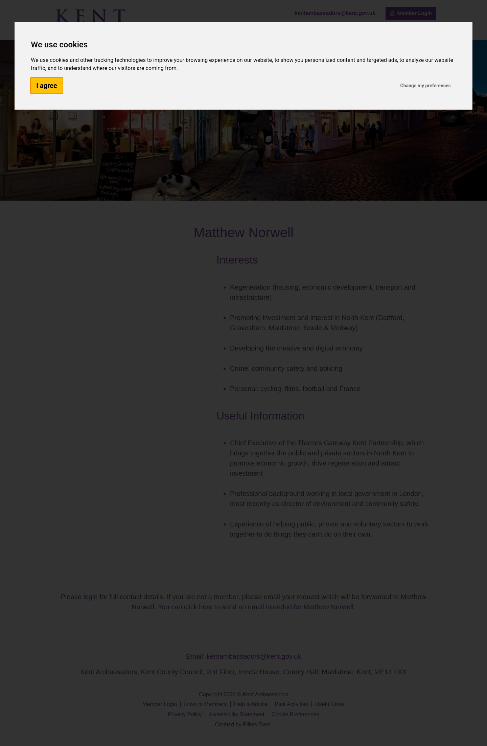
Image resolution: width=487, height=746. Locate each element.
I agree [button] (46, 86)
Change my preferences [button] (425, 85)
